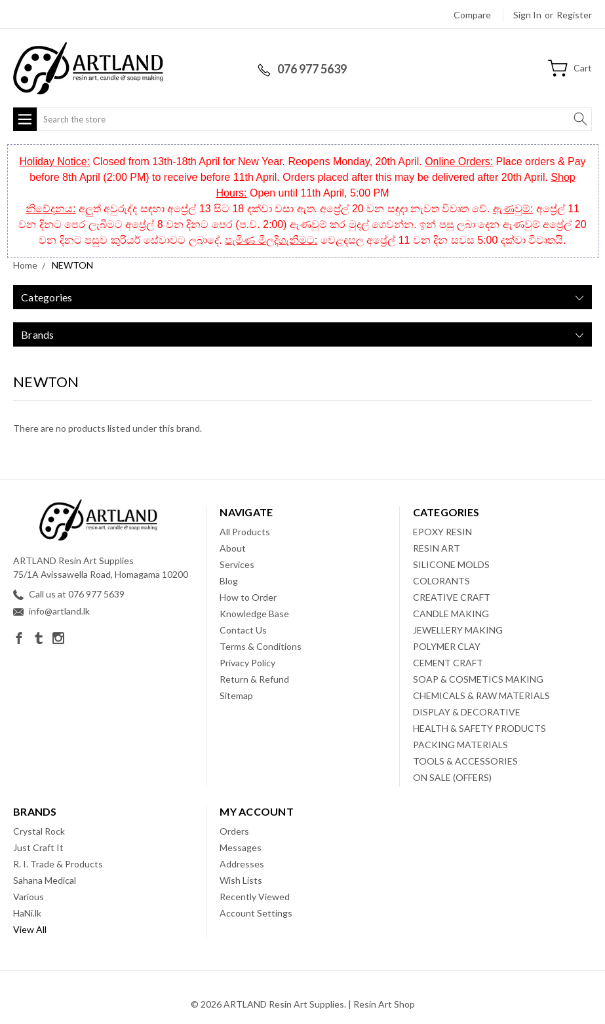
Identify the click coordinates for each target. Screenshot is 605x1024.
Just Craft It (38, 847)
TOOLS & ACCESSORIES (465, 761)
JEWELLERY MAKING (458, 629)
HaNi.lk (27, 913)
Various (28, 896)
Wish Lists (241, 880)
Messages (241, 847)
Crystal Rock (39, 831)
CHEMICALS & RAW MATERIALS (481, 695)
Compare (472, 14)
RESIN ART (436, 548)
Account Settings (256, 913)
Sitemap (236, 695)
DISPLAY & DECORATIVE (466, 711)
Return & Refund (254, 679)
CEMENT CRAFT (448, 662)
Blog (229, 580)
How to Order (248, 597)
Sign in (527, 14)
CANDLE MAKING (451, 613)
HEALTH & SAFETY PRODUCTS (479, 728)
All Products (245, 531)
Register (574, 14)
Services (237, 564)
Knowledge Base (254, 613)
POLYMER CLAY (446, 646)
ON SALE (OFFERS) (452, 777)
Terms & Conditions (261, 646)
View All (30, 929)
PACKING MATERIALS (460, 744)
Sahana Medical (44, 880)
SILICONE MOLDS (451, 564)
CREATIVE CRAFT (451, 597)
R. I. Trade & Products (58, 863)
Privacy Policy (247, 662)
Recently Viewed (255, 896)
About (233, 548)
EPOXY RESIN (442, 531)
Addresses (242, 863)
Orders (234, 831)
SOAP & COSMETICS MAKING (478, 679)
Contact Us (243, 629)
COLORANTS (441, 580)
